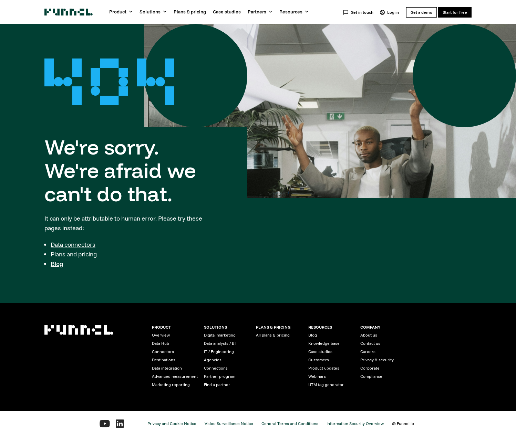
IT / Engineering (219, 351)
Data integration (167, 368)
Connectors (163, 351)
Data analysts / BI (220, 343)
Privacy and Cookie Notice (171, 423)
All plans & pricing (273, 335)
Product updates (323, 368)
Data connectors (73, 244)
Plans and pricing (74, 254)
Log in (389, 12)
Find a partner (217, 384)
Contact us (370, 343)
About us (368, 335)
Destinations (163, 359)
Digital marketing (220, 335)
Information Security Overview (355, 423)
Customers (318, 359)
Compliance (371, 376)
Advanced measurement (175, 376)
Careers (367, 351)
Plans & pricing (190, 12)
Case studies (227, 12)
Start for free (455, 12)
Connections (216, 368)
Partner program (219, 376)
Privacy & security (377, 359)
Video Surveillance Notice (229, 423)
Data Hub (160, 343)
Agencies (212, 359)
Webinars (317, 376)
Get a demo (421, 12)
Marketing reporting (171, 384)
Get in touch (358, 12)
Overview (161, 335)
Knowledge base (324, 343)
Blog (57, 264)
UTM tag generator (326, 384)
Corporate (370, 368)
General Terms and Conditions (289, 423)
